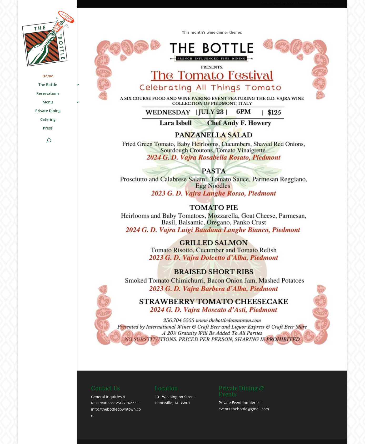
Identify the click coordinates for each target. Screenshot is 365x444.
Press (48, 128)
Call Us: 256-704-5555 (277, 4)
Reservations (47, 94)
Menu (48, 102)
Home (47, 76)
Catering (48, 120)
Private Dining (48, 111)
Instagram (325, 4)
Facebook (305, 4)
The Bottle (47, 85)
